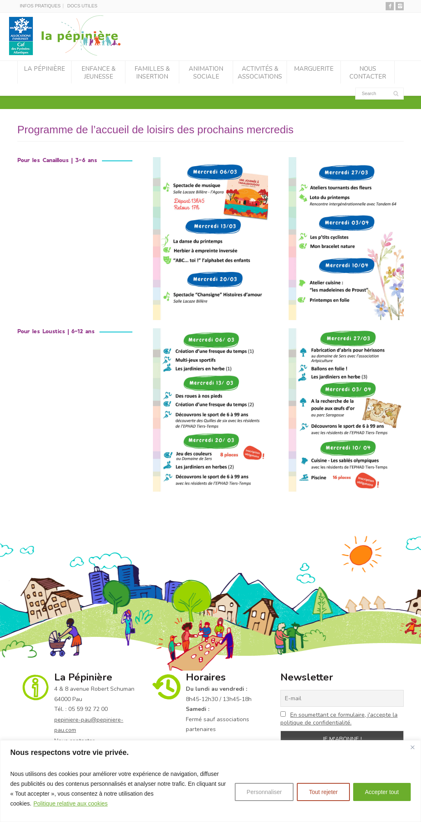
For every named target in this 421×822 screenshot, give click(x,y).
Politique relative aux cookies (70, 803)
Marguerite (313, 69)
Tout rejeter (323, 792)
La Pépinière (44, 69)
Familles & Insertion (152, 73)
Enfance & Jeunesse (98, 73)
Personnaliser (264, 792)
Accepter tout (382, 792)
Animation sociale (206, 73)
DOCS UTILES (82, 5)
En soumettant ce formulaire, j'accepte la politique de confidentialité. (339, 719)
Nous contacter (367, 73)
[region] (210, 781)
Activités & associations (260, 73)
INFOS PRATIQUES (40, 5)
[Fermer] (412, 747)
